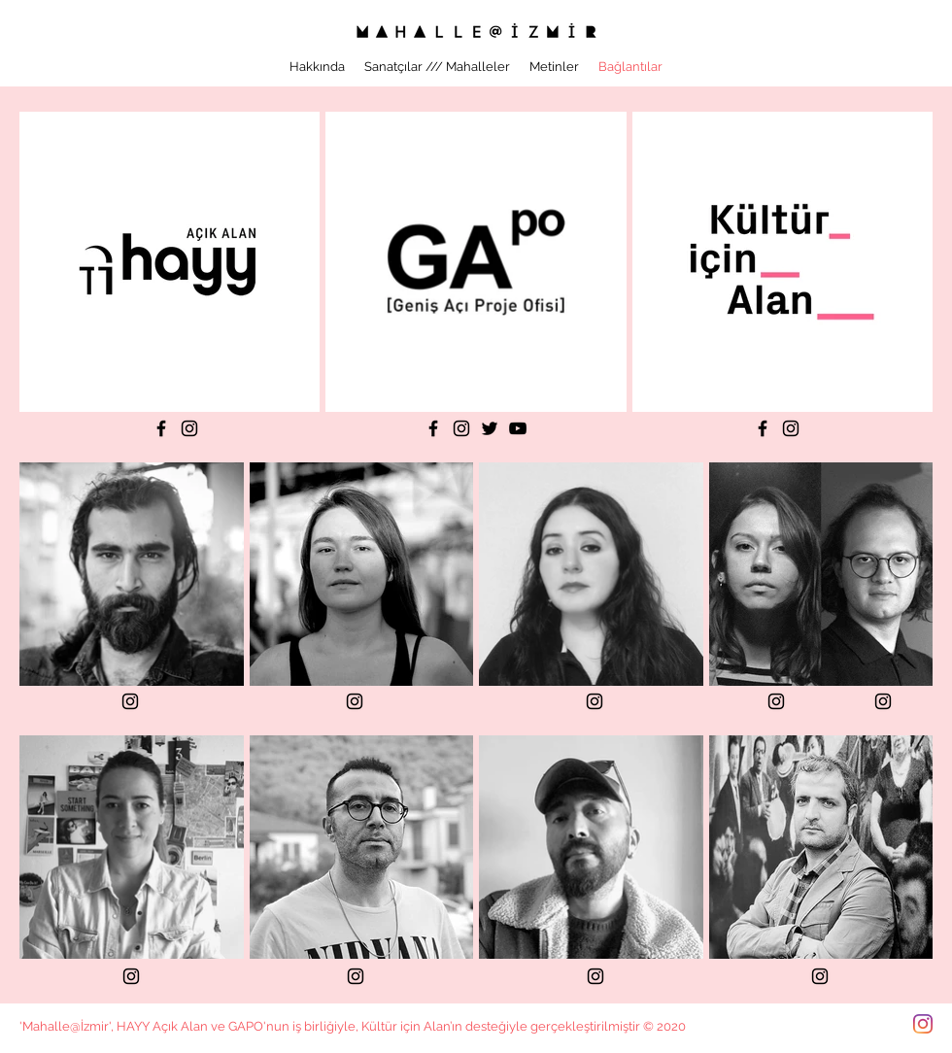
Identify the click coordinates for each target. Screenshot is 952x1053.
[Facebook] (161, 428)
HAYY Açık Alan (162, 1026)
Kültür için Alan (405, 1026)
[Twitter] (489, 428)
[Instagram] (189, 428)
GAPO (245, 1026)
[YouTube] (517, 428)
